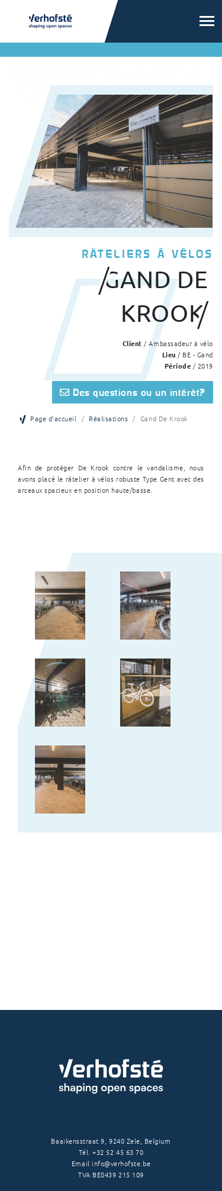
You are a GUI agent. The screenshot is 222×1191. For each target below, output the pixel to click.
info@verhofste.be (121, 1163)
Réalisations (108, 418)
